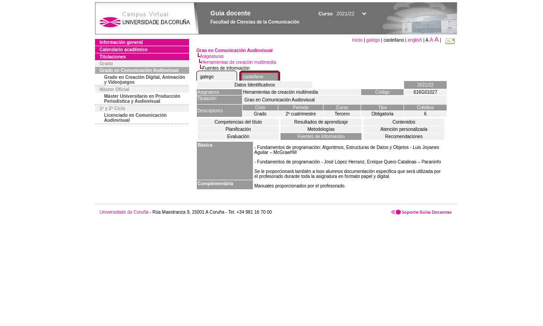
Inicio (358, 40)
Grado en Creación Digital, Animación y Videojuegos (144, 80)
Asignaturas (212, 56)
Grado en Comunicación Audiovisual (139, 70)
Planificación (238, 129)
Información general (121, 42)
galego (373, 40)
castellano (253, 76)
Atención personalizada (404, 129)
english (415, 40)
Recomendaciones (404, 136)
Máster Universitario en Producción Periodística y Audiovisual (142, 99)
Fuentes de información (321, 136)
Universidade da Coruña (124, 212)
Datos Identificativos (254, 84)
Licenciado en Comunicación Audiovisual (135, 118)
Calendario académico (124, 49)
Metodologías (320, 129)
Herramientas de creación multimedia (238, 62)
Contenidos (403, 122)
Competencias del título (238, 122)
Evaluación (238, 136)
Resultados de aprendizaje (321, 122)
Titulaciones (113, 56)
